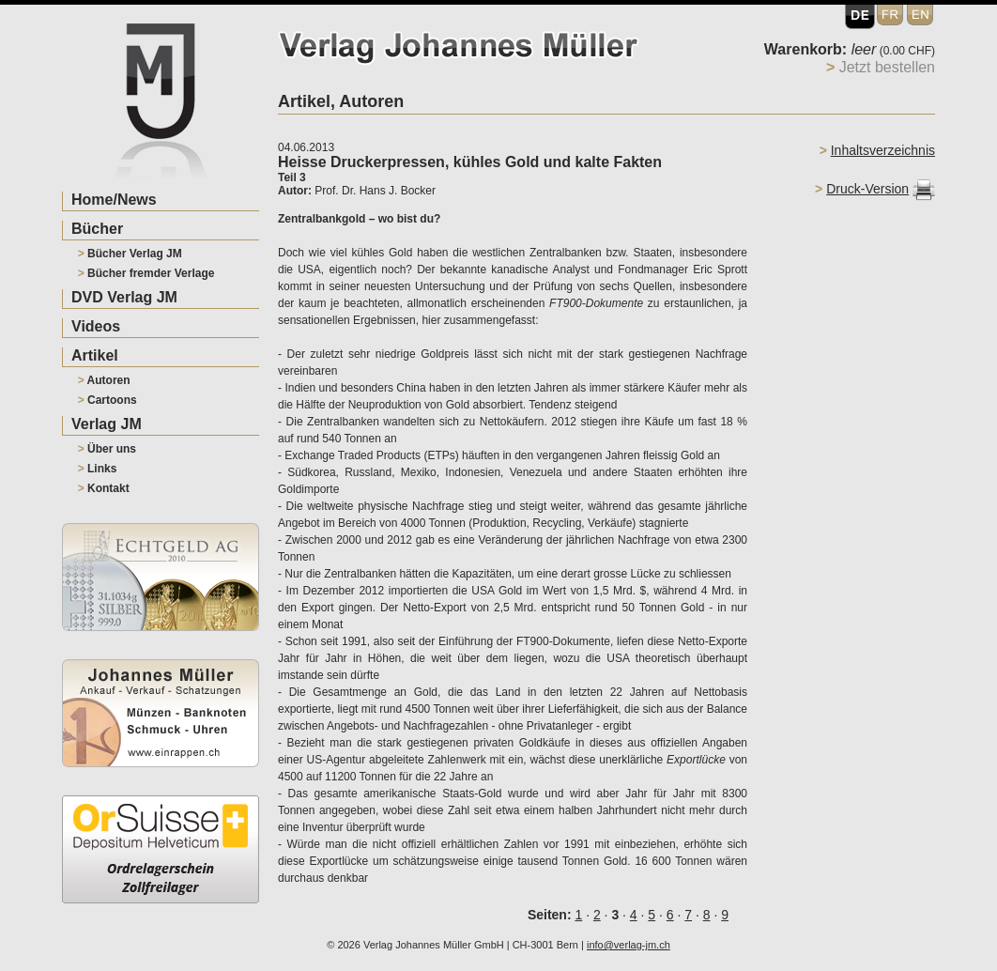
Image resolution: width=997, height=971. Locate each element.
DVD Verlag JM (124, 297)
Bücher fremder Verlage (146, 273)
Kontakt (104, 488)
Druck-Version (867, 188)
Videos (95, 326)
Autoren (104, 380)
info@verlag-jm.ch (628, 944)
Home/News (114, 200)
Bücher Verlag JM (130, 253)
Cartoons (107, 400)
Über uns (107, 448)
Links (97, 468)
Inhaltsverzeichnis (883, 150)
